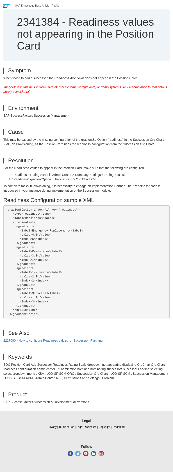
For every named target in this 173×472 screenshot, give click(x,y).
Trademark (118, 427)
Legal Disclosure (86, 427)
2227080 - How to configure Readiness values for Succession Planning (53, 340)
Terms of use (66, 427)
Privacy (52, 427)
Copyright (104, 427)
